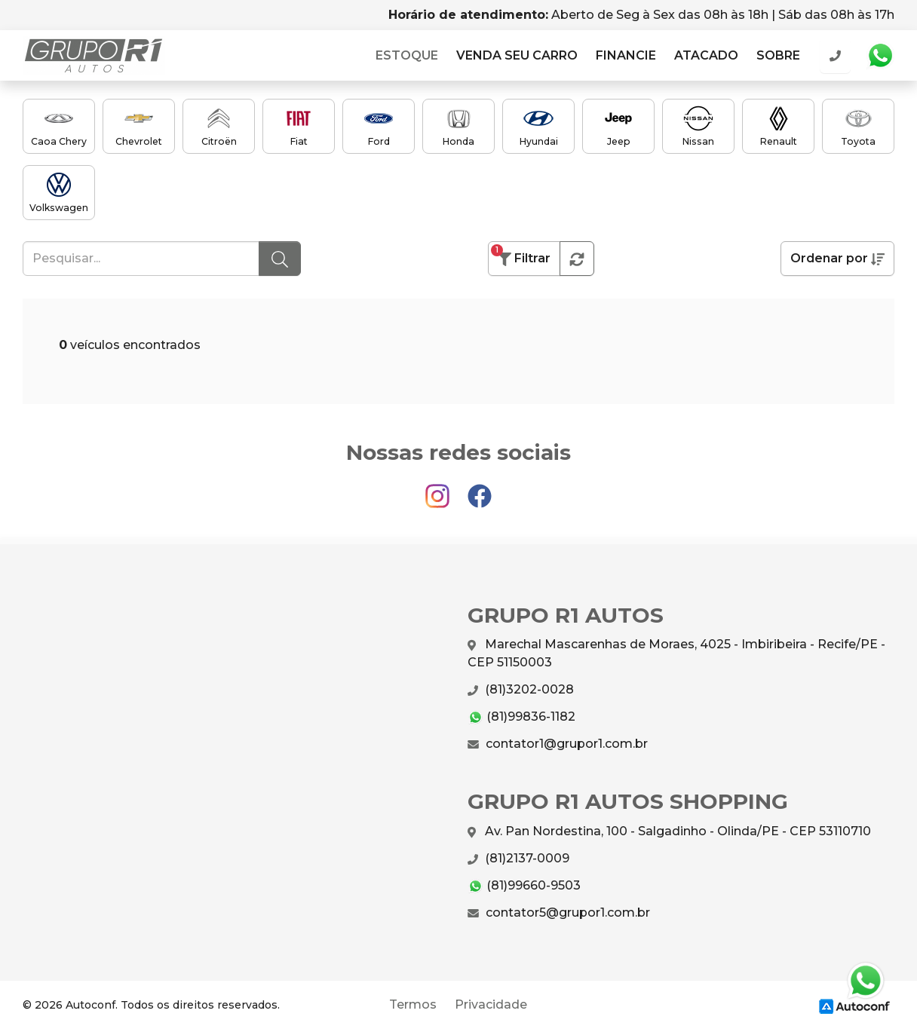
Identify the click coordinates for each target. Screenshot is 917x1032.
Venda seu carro (517, 55)
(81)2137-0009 (518, 859)
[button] (577, 258)
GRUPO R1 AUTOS (94, 55)
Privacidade (491, 1004)
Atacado (706, 55)
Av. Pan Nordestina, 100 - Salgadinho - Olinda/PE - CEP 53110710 (669, 832)
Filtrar (521, 255)
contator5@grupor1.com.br (559, 912)
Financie (626, 55)
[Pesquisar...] (141, 258)
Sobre (778, 55)
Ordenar (837, 259)
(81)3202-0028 (521, 690)
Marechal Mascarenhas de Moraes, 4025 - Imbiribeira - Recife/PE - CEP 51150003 (676, 653)
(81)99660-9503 (524, 886)
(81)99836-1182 (521, 717)
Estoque (407, 55)
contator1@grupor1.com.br (558, 743)
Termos (413, 1004)
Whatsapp (880, 56)
